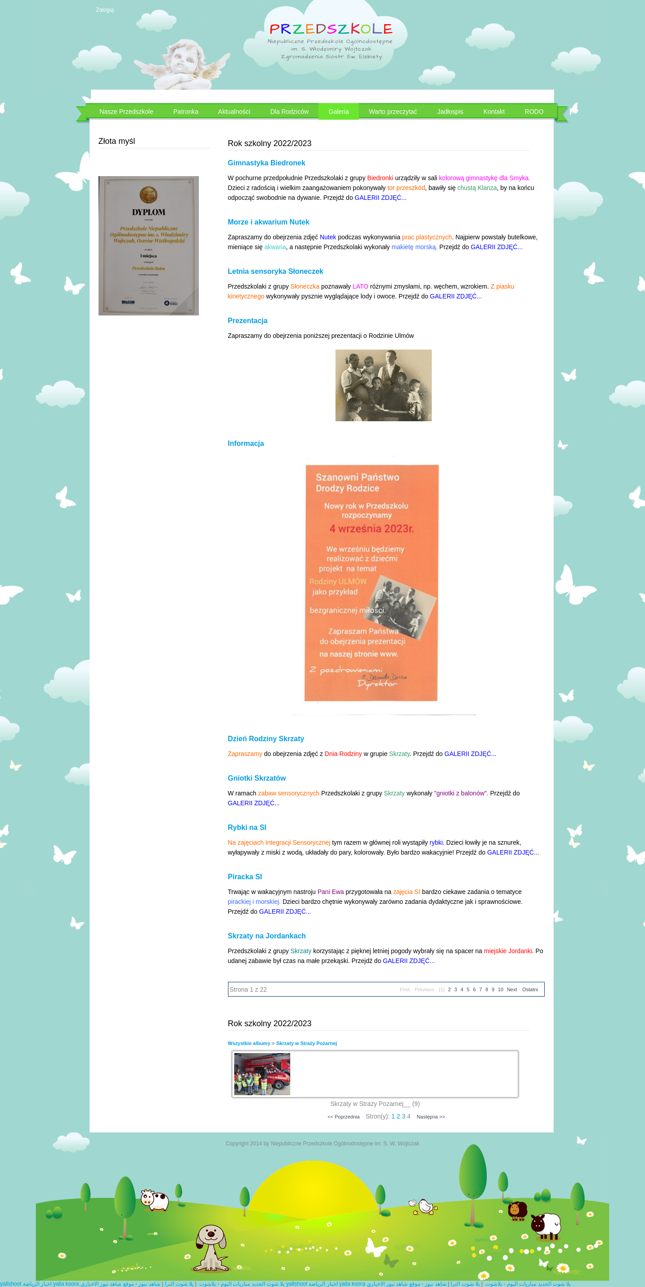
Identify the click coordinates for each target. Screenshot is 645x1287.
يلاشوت (207, 1284)
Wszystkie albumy (249, 1043)
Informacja (246, 443)
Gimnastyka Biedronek (266, 163)
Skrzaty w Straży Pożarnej (306, 1043)
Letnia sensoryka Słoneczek (275, 271)
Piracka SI (245, 877)
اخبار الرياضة (37, 1284)
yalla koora (66, 1284)
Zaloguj (104, 10)
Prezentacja (248, 320)
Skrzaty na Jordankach (267, 936)
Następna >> (431, 1116)
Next (512, 989)
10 (500, 989)
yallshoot (10, 1284)
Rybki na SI (247, 827)
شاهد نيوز (149, 1284)
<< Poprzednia (343, 1116)
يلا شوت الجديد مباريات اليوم (252, 1284)
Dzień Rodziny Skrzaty (266, 739)
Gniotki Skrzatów (257, 778)
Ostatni (530, 989)
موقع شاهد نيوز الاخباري (107, 1284)
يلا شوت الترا (179, 1284)
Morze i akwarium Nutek (269, 222)
